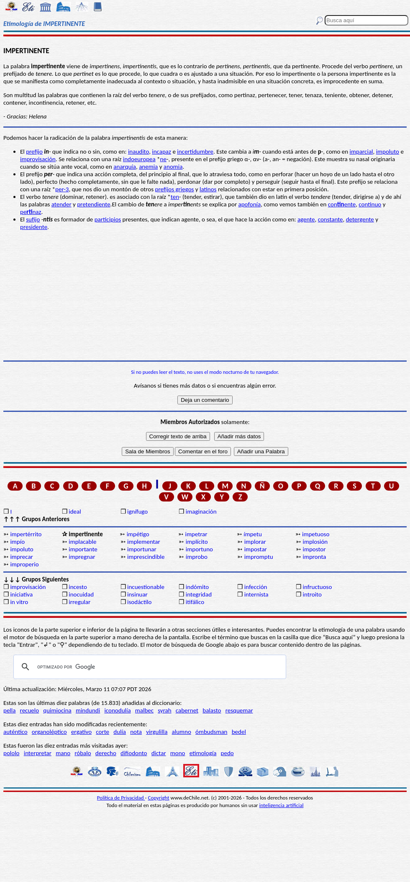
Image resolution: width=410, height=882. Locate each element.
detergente (360, 219)
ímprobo (197, 557)
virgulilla (156, 731)
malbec (144, 710)
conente (342, 204)
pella (9, 710)
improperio (24, 564)
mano (63, 753)
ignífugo (137, 511)
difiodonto (133, 753)
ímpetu (252, 534)
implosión (315, 541)
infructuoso (317, 587)
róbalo (82, 753)
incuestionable (145, 587)
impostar (255, 549)
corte (102, 731)
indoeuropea (139, 159)
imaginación (201, 511)
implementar (143, 541)
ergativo (81, 731)
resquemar (239, 710)
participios (108, 219)
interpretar (37, 753)
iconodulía (117, 710)
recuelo (29, 710)
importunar (141, 549)
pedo (227, 753)
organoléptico (49, 731)
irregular (79, 602)
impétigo (138, 534)
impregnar (82, 557)
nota (136, 731)
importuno (199, 549)
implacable (82, 541)
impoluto (387, 151)
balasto (211, 710)
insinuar (137, 594)
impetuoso (315, 534)
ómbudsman (211, 731)
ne (163, 159)
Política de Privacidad (121, 798)
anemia (148, 166)
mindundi (88, 710)
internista (256, 594)
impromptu (258, 557)
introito (311, 594)
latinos (208, 189)
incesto (78, 587)
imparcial (361, 151)
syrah (164, 710)
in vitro (19, 602)
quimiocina (57, 710)
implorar (255, 541)
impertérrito (25, 534)
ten (175, 197)
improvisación (38, 159)
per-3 (62, 189)
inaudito (138, 151)
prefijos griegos (174, 189)
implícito (197, 541)
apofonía (249, 204)
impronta (314, 557)
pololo (11, 753)
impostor (313, 549)
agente (306, 219)
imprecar (21, 557)
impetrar (196, 534)
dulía (119, 731)
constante (330, 219)
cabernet (187, 710)
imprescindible (145, 557)
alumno (181, 731)
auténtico (15, 731)
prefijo (34, 151)
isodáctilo (139, 602)
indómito (197, 587)
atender (61, 204)
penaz (30, 212)
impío (17, 541)
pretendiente (93, 204)
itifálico (195, 602)
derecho (105, 753)
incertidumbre (195, 151)
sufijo (33, 219)
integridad (199, 594)
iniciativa (21, 594)
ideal (75, 511)
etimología (203, 753)
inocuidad (81, 594)
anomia (173, 166)
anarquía (124, 166)
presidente (33, 227)
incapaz (161, 151)
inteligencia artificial (281, 805)
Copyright (158, 798)
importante (83, 549)
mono (177, 753)
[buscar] (148, 667)
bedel (239, 731)
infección (255, 587)
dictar (158, 753)
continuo (370, 204)
